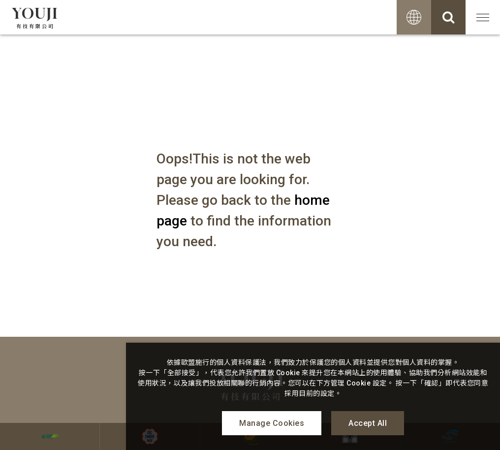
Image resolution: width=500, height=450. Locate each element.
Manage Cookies (271, 423)
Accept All (367, 423)
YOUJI (35, 17)
